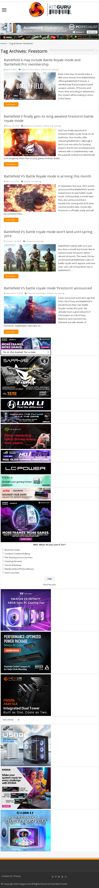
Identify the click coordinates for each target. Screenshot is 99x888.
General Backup (13, 565)
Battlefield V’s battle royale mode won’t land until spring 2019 (48, 233)
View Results (49, 584)
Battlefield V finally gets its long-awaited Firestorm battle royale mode (48, 118)
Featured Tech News (30, 69)
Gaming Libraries (13, 561)
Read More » (11, 104)
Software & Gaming (49, 69)
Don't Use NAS (12, 572)
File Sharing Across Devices (18, 557)
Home (4, 43)
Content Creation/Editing (17, 553)
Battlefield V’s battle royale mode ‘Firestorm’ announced (48, 288)
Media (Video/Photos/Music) (19, 568)
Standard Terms (59, 883)
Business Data (12, 549)
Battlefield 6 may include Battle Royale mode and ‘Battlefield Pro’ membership (42, 62)
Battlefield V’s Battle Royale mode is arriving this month (47, 176)
